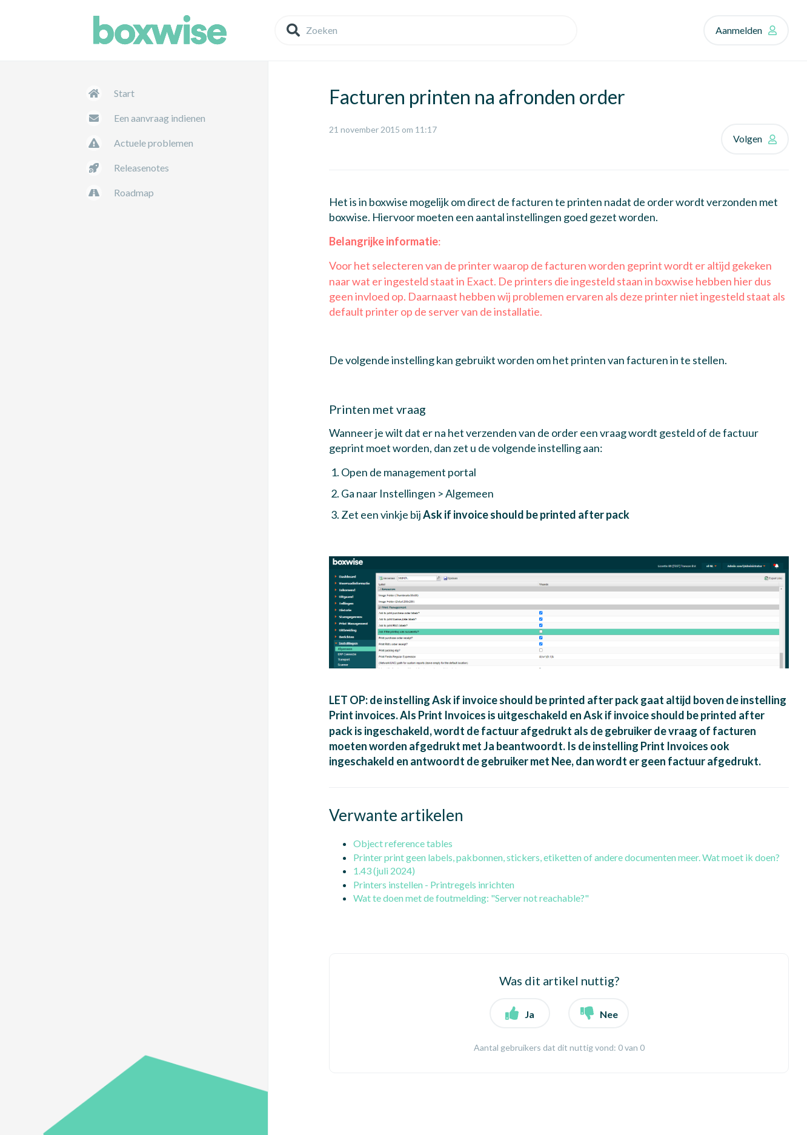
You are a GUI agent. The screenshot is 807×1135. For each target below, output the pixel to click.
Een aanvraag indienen (159, 118)
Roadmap (134, 192)
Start (124, 93)
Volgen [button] (747, 138)
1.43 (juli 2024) (384, 870)
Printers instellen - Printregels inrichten (433, 884)
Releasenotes (141, 167)
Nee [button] (609, 1014)
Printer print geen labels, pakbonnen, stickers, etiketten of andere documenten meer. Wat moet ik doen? (566, 857)
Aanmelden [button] (739, 30)
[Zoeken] (426, 30)
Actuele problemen (153, 142)
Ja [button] (529, 1014)
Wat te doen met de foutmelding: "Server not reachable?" (471, 898)
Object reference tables (403, 843)
